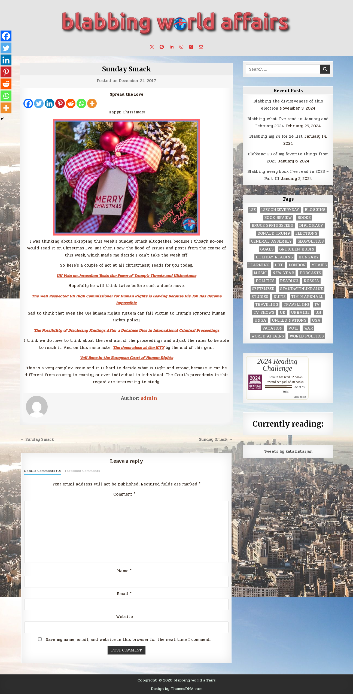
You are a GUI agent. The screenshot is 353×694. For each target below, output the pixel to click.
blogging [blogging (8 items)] (315, 210)
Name (124, 571)
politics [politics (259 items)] (265, 281)
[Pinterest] (60, 103)
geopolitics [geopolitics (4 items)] (310, 241)
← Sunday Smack (37, 439)
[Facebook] (28, 103)
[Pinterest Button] (162, 47)
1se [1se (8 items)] (252, 210)
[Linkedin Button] (171, 47)
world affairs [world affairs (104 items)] (267, 336)
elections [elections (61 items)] (306, 233)
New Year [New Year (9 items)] (283, 273)
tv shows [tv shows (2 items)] (264, 312)
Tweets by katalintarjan (288, 451)
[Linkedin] (49, 103)
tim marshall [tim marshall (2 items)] (307, 297)
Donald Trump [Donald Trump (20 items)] (273, 233)
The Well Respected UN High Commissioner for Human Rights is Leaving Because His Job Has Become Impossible (126, 299)
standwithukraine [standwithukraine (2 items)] (301, 289)
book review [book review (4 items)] (278, 218)
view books (300, 396)
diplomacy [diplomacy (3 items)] (311, 225)
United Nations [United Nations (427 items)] (289, 320)
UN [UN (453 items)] (318, 312)
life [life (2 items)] (279, 265)
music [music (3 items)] (260, 273)
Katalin (273, 377)
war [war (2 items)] (308, 328)
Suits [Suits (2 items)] (280, 297)
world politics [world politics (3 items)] (307, 336)
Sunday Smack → (216, 439)
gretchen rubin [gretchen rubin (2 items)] (297, 249)
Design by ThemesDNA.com (176, 689)
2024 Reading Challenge (277, 364)
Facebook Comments (82, 470)
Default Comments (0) (42, 470)
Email (124, 593)
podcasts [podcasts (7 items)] (310, 273)
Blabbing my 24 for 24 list (276, 136)
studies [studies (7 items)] (259, 297)
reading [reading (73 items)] (289, 281)
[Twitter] (39, 103)
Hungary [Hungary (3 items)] (309, 257)
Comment (124, 494)
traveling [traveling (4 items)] (266, 304)
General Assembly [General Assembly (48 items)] (271, 241)
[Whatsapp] (81, 103)
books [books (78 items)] (304, 218)
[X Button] (152, 47)
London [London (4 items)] (297, 265)
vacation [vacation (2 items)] (272, 328)
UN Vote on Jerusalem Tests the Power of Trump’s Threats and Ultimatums (126, 275)
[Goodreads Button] (191, 47)
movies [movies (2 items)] (319, 265)
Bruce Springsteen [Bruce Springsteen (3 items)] (273, 225)
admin (149, 398)
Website (124, 616)
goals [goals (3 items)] (267, 249)
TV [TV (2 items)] (317, 304)
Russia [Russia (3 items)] (311, 281)
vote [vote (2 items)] (293, 328)
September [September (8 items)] (263, 289)
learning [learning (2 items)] (258, 265)
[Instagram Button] (181, 47)
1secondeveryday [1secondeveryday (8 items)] (280, 210)
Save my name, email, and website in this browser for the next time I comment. (128, 639)
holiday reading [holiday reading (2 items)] (274, 257)
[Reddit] (70, 103)
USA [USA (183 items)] (316, 320)
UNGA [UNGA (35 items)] (260, 320)
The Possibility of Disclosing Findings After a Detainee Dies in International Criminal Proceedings (126, 330)
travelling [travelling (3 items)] (296, 304)
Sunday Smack (126, 69)
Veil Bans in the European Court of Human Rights (126, 357)
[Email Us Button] (201, 47)
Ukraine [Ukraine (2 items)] (300, 312)
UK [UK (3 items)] (282, 312)
